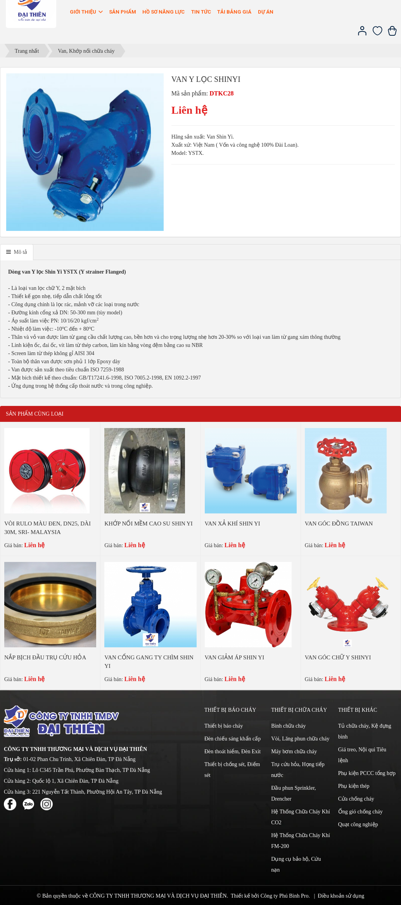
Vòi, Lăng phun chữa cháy (300, 739)
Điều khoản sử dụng (341, 896)
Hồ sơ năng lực (163, 12)
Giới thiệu (87, 12)
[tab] (16, 252)
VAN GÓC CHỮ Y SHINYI (338, 657)
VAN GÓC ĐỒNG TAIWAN (339, 523)
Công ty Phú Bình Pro (285, 896)
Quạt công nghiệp (358, 824)
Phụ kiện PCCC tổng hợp (367, 773)
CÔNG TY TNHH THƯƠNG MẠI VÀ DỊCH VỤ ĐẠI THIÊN (157, 896)
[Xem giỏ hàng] (392, 34)
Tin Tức (201, 12)
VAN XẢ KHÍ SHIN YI (232, 523)
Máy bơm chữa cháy (294, 751)
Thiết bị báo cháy (223, 726)
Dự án (265, 12)
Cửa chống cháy (356, 799)
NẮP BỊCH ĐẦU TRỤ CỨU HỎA (45, 657)
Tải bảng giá (234, 12)
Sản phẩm (122, 12)
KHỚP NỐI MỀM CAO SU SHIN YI (148, 523)
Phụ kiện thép (354, 786)
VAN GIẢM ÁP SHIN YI (234, 657)
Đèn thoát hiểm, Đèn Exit (232, 751)
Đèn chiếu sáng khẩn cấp (232, 739)
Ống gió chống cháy (360, 812)
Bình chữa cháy (288, 726)
